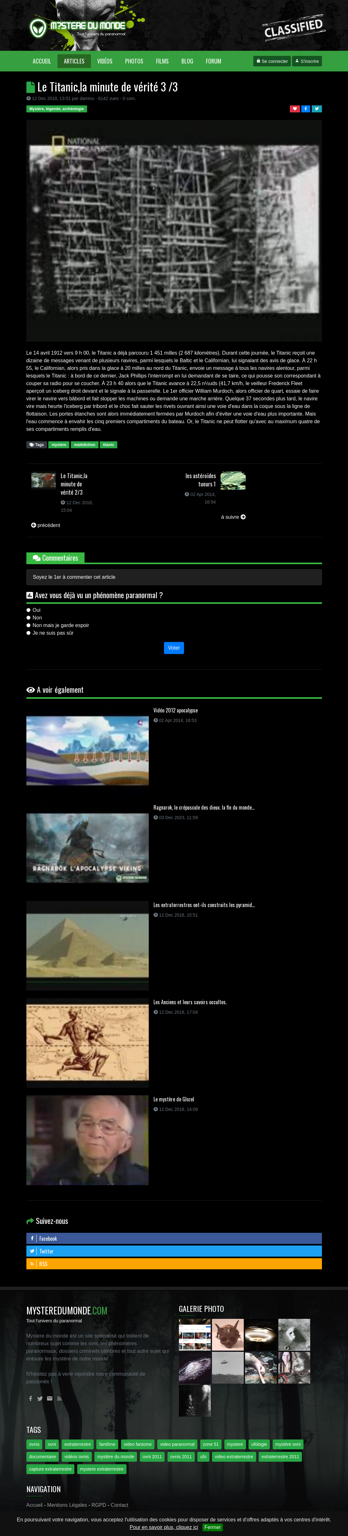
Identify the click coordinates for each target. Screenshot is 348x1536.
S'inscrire (307, 61)
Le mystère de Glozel (174, 1099)
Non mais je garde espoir (61, 625)
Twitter (42, 1251)
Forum (213, 61)
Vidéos (105, 61)
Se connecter (272, 61)
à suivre (233, 517)
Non (37, 617)
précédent (45, 525)
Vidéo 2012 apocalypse (176, 710)
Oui (37, 610)
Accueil (45, 61)
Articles (74, 61)
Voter (174, 648)
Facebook (43, 1238)
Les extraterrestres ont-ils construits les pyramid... (204, 905)
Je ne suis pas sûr (53, 633)
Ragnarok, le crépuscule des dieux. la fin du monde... (204, 807)
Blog (187, 61)
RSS (38, 1264)
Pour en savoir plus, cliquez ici (164, 1527)
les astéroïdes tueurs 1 (201, 479)
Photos (134, 61)
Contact (119, 1505)
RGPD (99, 1505)
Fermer (212, 1527)
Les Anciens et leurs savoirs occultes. (190, 1002)
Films (162, 61)
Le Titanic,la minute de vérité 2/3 (74, 483)
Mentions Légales (67, 1505)
